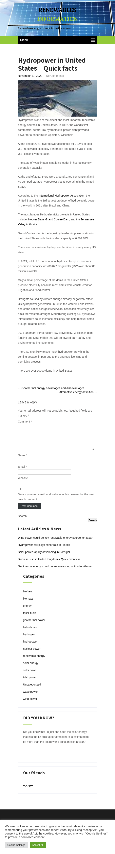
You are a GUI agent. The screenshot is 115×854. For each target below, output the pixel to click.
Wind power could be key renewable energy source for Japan (55, 542)
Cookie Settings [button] (16, 844)
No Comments (55, 75)
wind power (30, 703)
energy (27, 610)
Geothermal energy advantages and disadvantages (51, 388)
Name (22, 460)
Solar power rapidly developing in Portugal (44, 556)
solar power (30, 675)
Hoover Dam (36, 219)
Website (23, 482)
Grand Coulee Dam (57, 219)
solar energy (30, 667)
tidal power (30, 682)
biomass (28, 603)
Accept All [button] (37, 844)
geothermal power (34, 624)
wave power (30, 696)
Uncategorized (32, 689)
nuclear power (32, 653)
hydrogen (29, 639)
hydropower (30, 646)
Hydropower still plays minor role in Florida (44, 549)
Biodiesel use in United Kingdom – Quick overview (49, 564)
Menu (24, 40)
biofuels (28, 596)
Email (22, 471)
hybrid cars (30, 632)
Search (22, 520)
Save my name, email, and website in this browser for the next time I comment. (56, 502)
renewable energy (34, 660)
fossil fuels (29, 617)
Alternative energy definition (78, 392)
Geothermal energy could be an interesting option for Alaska (55, 571)
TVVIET (27, 791)
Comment (25, 421)
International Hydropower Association (62, 195)
